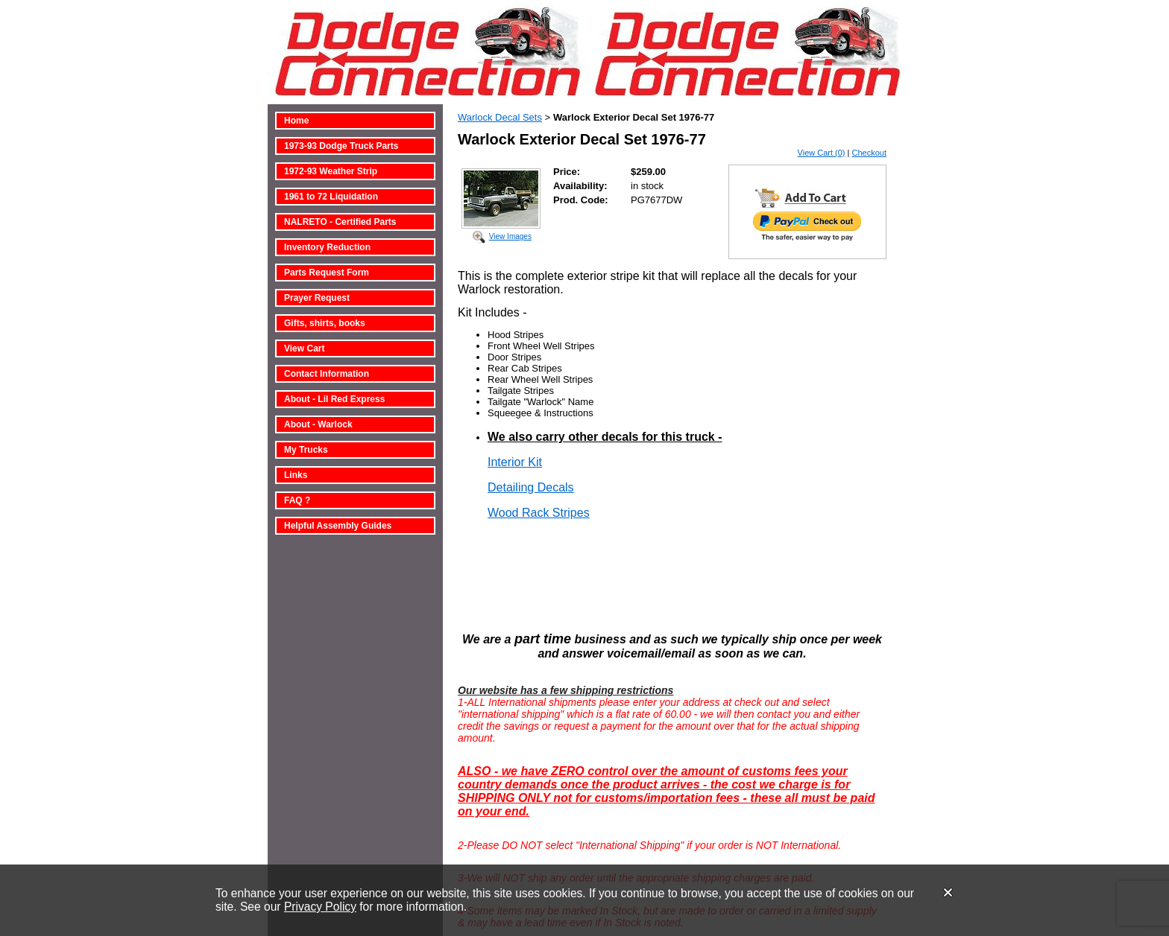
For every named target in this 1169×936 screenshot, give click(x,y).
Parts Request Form (326, 272)
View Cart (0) (821, 152)
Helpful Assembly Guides (337, 525)
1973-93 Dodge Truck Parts (341, 146)
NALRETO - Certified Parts (340, 222)
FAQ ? (297, 500)
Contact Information (326, 374)
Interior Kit (515, 462)
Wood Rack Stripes (539, 512)
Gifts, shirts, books (324, 323)
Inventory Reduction (327, 247)
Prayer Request (317, 298)
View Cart (304, 348)
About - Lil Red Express (334, 399)
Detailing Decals (531, 487)
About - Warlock (318, 424)
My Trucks (306, 450)
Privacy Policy (320, 906)
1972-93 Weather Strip (330, 171)
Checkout (869, 152)
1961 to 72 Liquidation (331, 196)
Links (295, 475)
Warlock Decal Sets (500, 117)
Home (296, 120)
